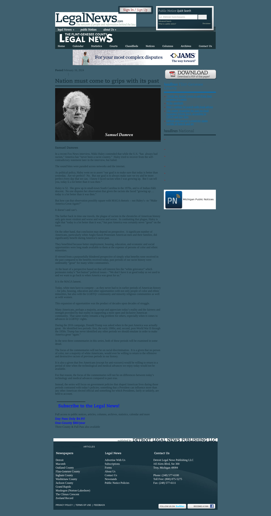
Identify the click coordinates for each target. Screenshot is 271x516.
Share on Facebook (80, 74)
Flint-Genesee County (68, 471)
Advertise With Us (115, 460)
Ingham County (64, 475)
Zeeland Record (64, 498)
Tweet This (61, 74)
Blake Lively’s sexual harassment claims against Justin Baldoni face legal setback (188, 150)
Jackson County (64, 482)
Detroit (59, 460)
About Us (110, 471)
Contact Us (111, 475)
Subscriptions (112, 463)
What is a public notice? (167, 24)
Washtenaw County (66, 479)
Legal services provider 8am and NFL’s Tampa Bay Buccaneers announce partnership (188, 182)
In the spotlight (174, 103)
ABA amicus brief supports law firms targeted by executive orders (187, 174)
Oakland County (65, 467)
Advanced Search (164, 21)
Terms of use (83, 505)
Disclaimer (207, 23)
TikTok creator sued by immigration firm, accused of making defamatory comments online (189, 159)
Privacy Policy (64, 505)
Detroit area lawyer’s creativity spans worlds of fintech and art (187, 122)
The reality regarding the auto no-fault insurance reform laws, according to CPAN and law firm (187, 113)
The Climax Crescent (67, 494)
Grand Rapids (63, 486)
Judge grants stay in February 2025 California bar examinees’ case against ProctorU (187, 142)
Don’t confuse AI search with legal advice (189, 106)
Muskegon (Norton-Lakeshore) (73, 490)
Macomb (61, 463)
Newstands (111, 479)
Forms (108, 467)
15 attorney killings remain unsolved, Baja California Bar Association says (187, 167)
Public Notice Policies (117, 482)
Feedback (99, 505)
